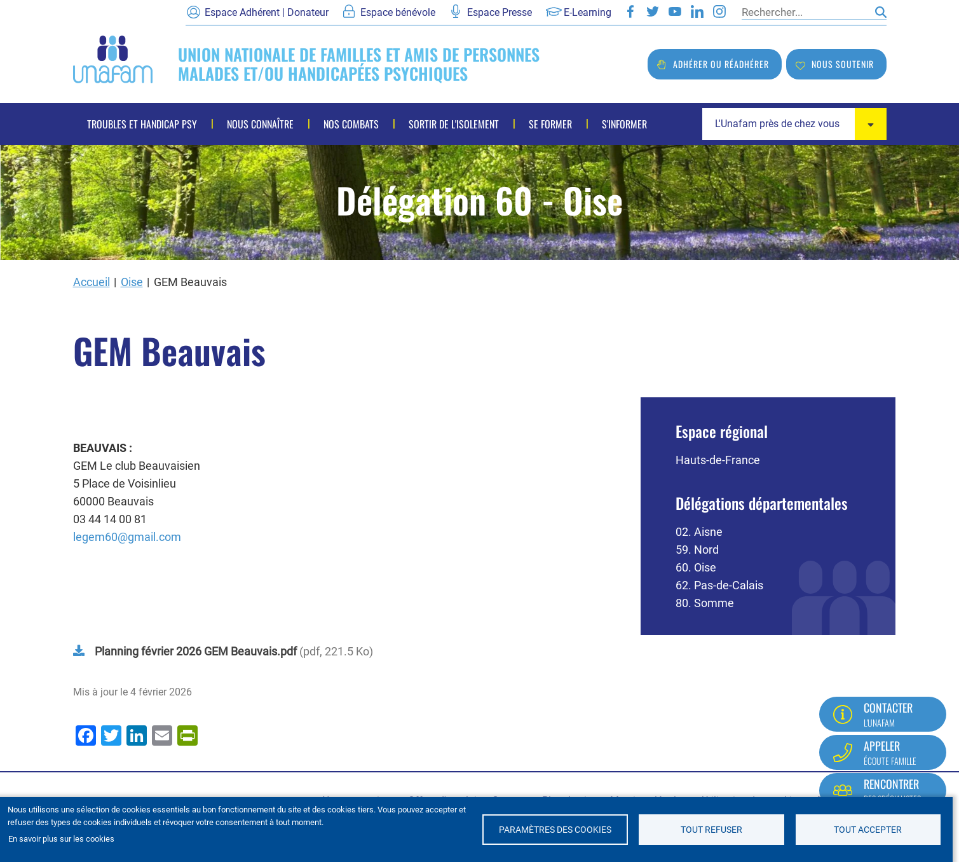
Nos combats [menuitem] (351, 124)
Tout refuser (711, 829)
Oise (132, 282)
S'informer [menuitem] (624, 124)
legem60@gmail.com (127, 537)
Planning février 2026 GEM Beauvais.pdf (196, 651)
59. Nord (697, 549)
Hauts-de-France (718, 460)
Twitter (652, 11)
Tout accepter (868, 829)
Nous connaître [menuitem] (260, 124)
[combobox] (794, 124)
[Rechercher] (805, 12)
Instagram (719, 11)
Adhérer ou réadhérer (721, 64)
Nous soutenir (843, 64)
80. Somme (705, 603)
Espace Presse (499, 12)
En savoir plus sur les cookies (61, 839)
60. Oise (696, 567)
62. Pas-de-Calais (719, 585)
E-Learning (587, 12)
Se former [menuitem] (550, 124)
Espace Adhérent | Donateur (267, 12)
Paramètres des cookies (555, 829)
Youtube (675, 11)
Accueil (91, 282)
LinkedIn (697, 11)
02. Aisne (699, 531)
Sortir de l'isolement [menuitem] (454, 124)
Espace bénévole (397, 12)
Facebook (630, 11)
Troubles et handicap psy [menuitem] (142, 124)
